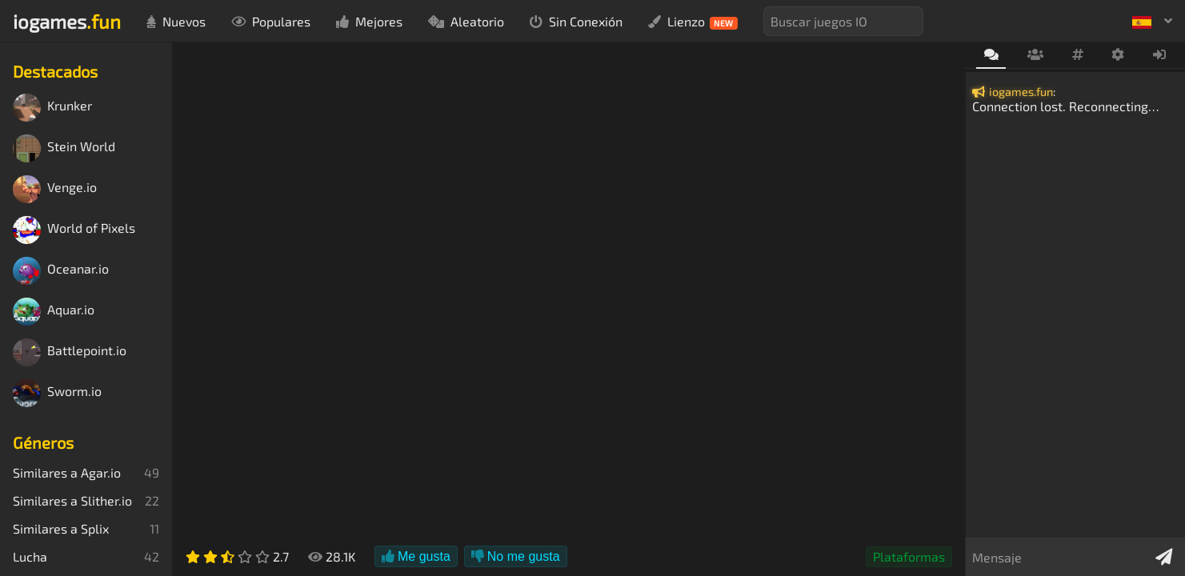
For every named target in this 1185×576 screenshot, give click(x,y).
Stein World (64, 148)
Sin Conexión (576, 21)
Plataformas (909, 556)
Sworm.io (57, 393)
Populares (270, 21)
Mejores (369, 21)
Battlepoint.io (69, 352)
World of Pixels (74, 230)
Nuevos (176, 21)
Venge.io (55, 189)
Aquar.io (53, 312)
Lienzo (693, 22)
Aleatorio (466, 21)
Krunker (52, 108)
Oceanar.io (61, 271)
